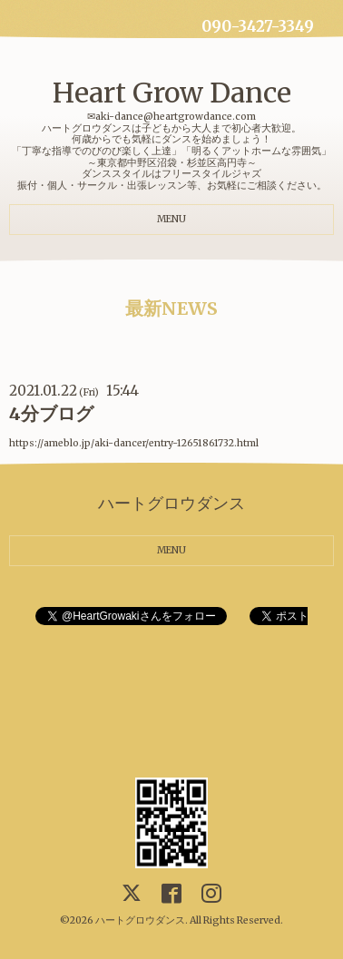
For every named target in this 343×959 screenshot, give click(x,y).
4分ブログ (51, 414)
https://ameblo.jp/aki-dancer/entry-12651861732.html (134, 443)
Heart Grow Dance (172, 92)
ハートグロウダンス (140, 920)
